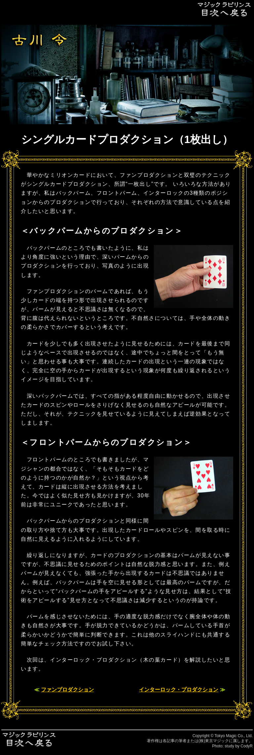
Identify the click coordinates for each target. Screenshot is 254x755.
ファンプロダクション (67, 689)
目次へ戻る (224, 9)
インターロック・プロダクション (178, 689)
